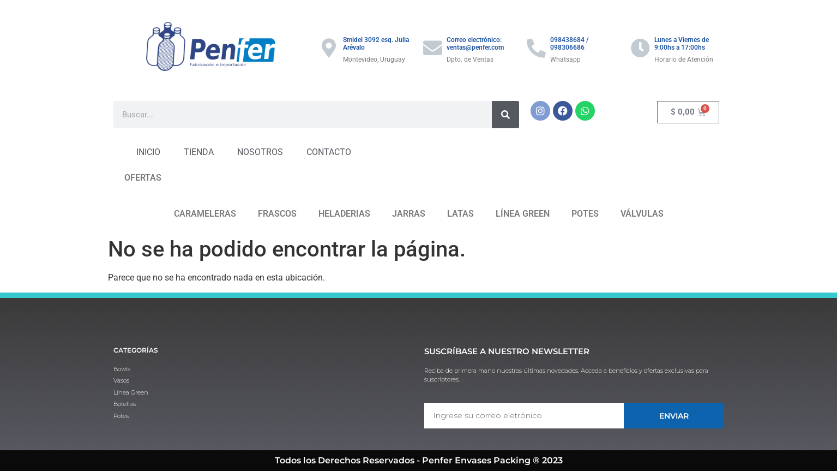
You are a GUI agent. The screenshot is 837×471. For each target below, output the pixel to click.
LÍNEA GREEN (523, 213)
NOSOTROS (260, 152)
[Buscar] (505, 114)
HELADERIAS (344, 213)
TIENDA (199, 152)
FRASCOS (277, 213)
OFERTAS (142, 177)
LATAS (460, 213)
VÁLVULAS (642, 213)
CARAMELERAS (205, 213)
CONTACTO (328, 152)
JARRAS (408, 213)
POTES (585, 213)
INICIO (148, 152)
